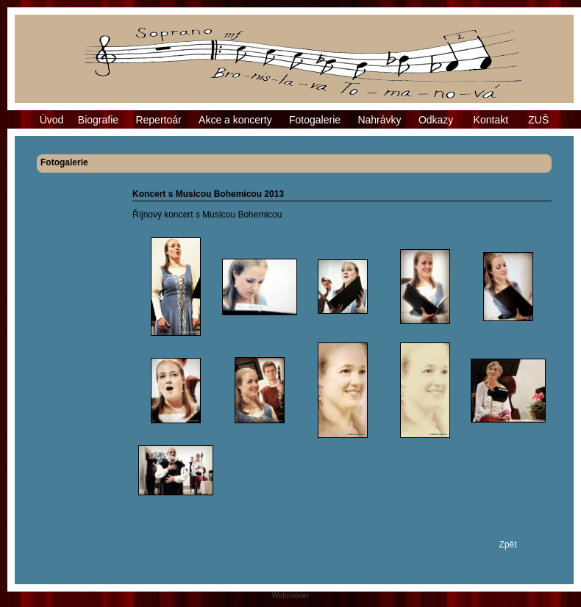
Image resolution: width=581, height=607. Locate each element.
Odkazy (435, 120)
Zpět (508, 544)
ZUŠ (538, 120)
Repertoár (158, 120)
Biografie (98, 120)
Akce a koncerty (235, 120)
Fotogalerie (315, 120)
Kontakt (491, 120)
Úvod (52, 120)
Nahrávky (379, 120)
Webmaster (291, 596)
